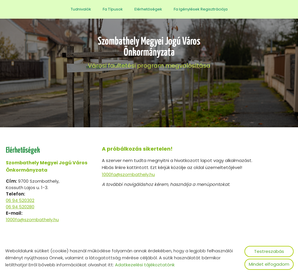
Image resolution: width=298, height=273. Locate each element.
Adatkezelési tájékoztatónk (145, 265)
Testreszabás (269, 251)
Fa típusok (113, 9)
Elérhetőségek (148, 9)
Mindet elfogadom (269, 264)
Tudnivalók (81, 9)
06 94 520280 (20, 207)
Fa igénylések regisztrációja (201, 9)
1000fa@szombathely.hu (32, 219)
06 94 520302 (20, 200)
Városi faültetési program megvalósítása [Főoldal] (149, 53)
